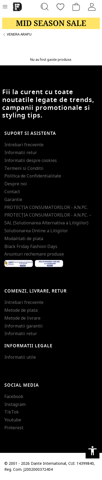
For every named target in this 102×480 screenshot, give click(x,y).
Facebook (13, 396)
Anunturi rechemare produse (34, 254)
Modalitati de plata (23, 238)
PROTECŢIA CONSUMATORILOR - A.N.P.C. (46, 207)
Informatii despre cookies (30, 160)
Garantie (13, 199)
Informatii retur (20, 152)
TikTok (11, 412)
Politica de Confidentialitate (32, 176)
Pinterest (13, 428)
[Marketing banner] (51, 23)
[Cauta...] (45, 7)
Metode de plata (21, 310)
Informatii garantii (23, 326)
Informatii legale (28, 346)
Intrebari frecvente (24, 145)
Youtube (12, 420)
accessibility (92, 450)
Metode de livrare (22, 318)
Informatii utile (20, 357)
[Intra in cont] (92, 7)
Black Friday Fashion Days (30, 246)
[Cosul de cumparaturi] (76, 7)
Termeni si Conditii (24, 168)
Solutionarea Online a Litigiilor (36, 231)
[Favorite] (60, 7)
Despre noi (15, 184)
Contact (12, 192)
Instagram (15, 404)
